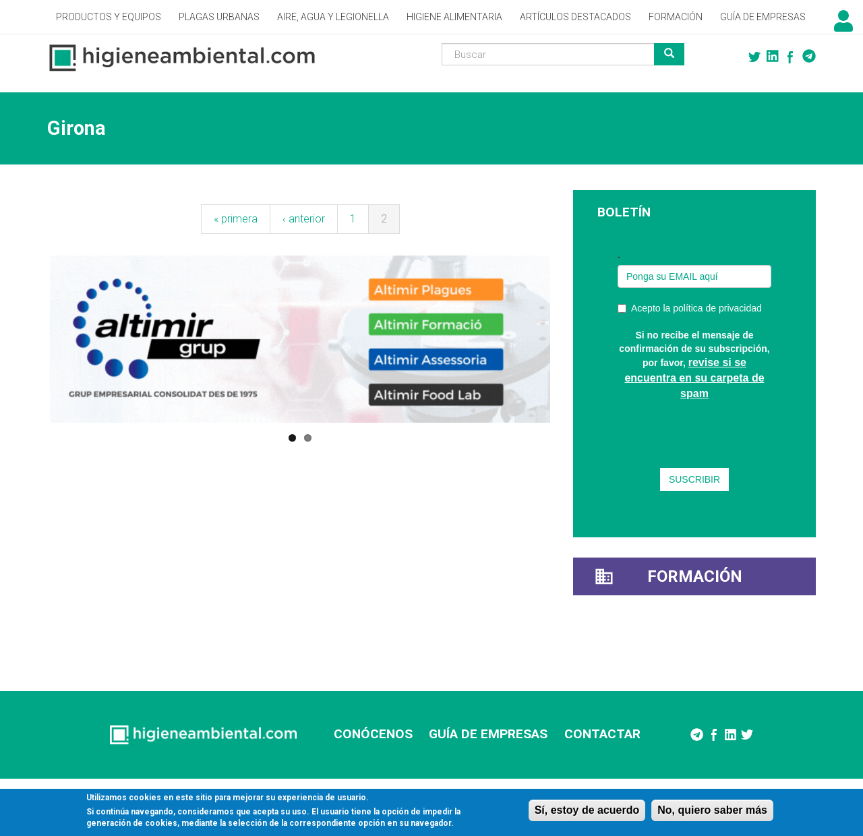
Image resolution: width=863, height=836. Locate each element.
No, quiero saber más (712, 810)
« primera (236, 218)
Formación (676, 16)
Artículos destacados (575, 16)
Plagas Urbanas (219, 16)
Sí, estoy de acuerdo (587, 810)
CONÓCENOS (373, 734)
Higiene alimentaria (454, 16)
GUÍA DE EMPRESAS (488, 734)
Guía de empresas (763, 16)
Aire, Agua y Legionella (333, 16)
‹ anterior (303, 218)
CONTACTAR (602, 734)
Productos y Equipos (108, 16)
